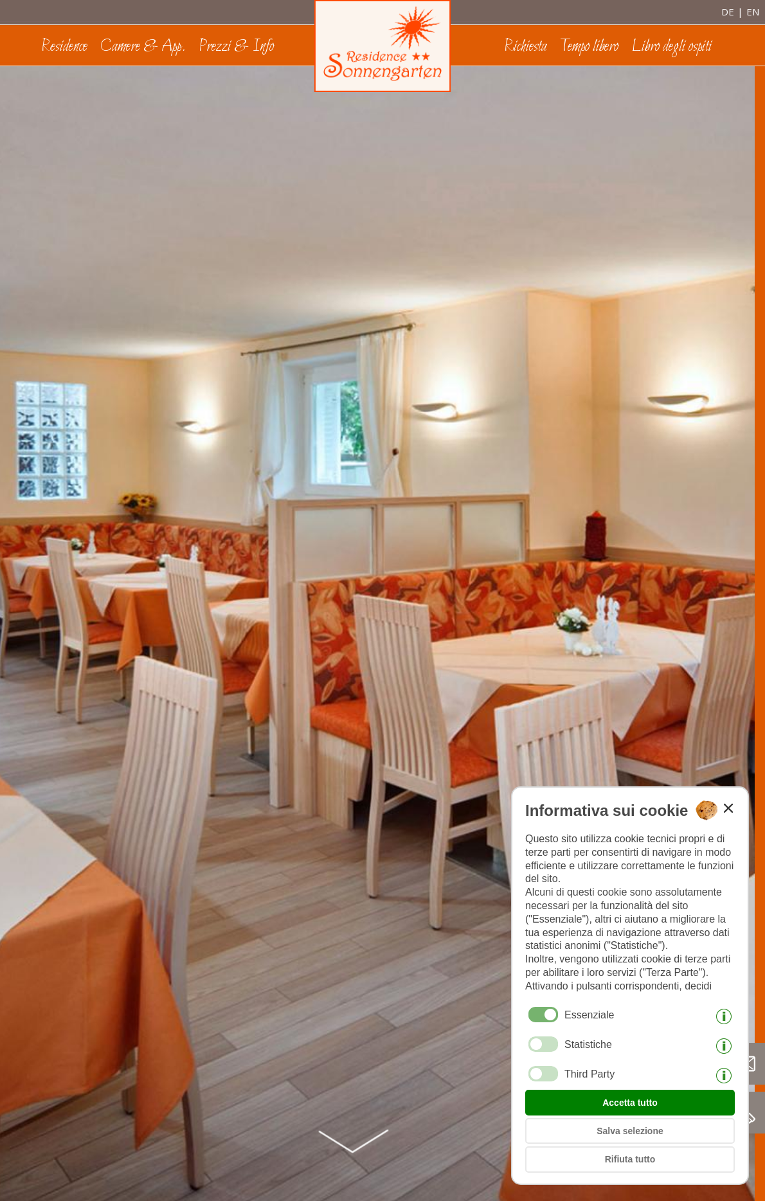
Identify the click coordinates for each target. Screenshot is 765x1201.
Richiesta (525, 47)
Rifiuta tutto (630, 1159)
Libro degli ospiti (671, 47)
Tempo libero (589, 47)
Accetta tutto (630, 1102)
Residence (64, 47)
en (752, 11)
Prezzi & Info (236, 47)
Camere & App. (143, 47)
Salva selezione (630, 1131)
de (727, 11)
